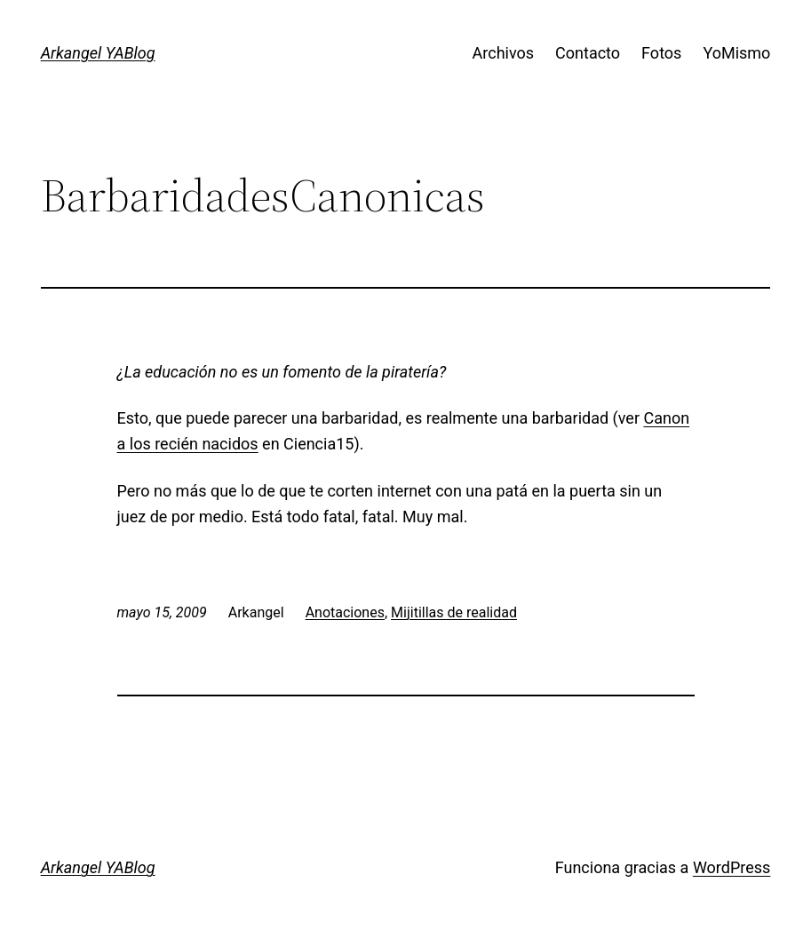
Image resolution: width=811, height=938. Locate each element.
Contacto (587, 53)
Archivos (504, 53)
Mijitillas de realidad (454, 612)
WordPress (731, 867)
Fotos (661, 53)
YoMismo (736, 53)
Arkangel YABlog (98, 53)
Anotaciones (345, 612)
